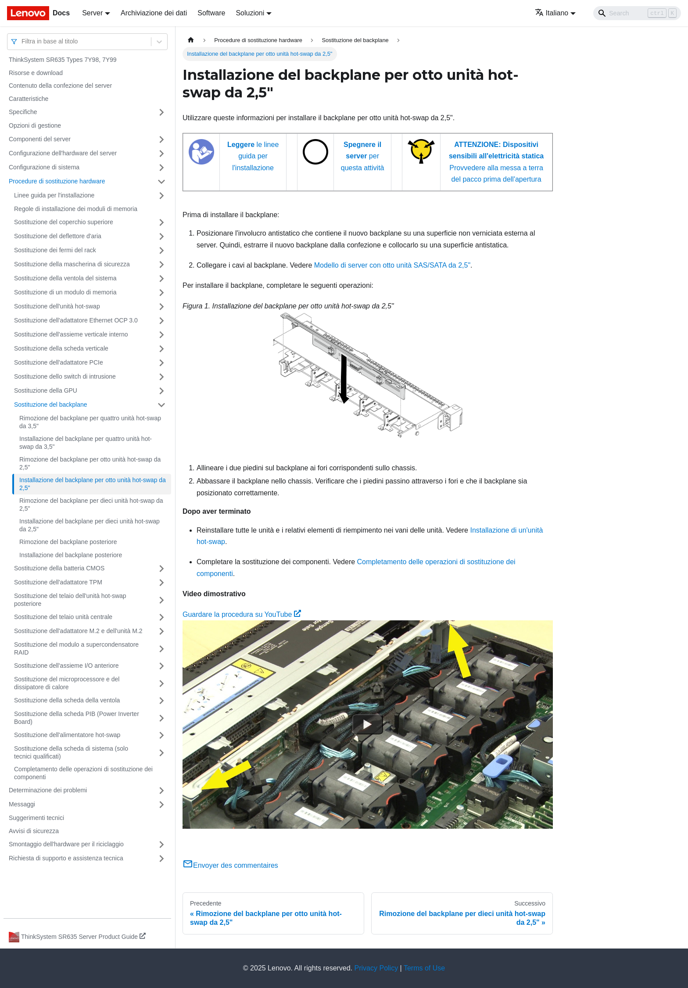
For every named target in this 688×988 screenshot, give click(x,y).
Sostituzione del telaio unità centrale (63, 616)
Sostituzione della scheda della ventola (67, 700)
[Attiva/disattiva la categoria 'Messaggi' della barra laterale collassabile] (161, 805)
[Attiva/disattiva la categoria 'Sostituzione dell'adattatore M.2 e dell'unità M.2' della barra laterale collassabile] (161, 631)
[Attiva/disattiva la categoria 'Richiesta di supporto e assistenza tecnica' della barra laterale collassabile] (161, 859)
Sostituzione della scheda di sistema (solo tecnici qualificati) (71, 752)
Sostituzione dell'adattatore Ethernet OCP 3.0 (76, 320)
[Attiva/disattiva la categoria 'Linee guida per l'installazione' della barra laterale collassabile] (161, 196)
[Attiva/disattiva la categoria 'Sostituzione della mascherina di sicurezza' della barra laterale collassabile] (161, 265)
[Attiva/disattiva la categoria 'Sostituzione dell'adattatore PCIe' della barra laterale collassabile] (161, 363)
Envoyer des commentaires (230, 865)
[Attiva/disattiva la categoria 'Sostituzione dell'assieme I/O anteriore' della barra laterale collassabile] (161, 666)
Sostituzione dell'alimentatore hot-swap (67, 734)
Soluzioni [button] (250, 13)
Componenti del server (40, 139)
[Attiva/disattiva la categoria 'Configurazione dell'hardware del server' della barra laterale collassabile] (161, 154)
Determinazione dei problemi (48, 790)
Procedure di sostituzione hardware (57, 181)
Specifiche (23, 111)
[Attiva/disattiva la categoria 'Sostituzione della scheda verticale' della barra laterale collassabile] (161, 349)
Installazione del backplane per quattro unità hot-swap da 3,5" (85, 442)
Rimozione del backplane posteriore (68, 541)
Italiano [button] (552, 13)
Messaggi (22, 804)
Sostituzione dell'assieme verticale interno (71, 334)
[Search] (637, 13)
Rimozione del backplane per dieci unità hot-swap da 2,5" (91, 504)
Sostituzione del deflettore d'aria (57, 236)
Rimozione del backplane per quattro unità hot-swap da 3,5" (90, 422)
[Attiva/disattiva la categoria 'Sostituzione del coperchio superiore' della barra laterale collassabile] (161, 222)
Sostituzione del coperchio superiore (63, 222)
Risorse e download (36, 72)
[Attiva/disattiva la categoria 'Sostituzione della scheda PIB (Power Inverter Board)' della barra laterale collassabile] (161, 718)
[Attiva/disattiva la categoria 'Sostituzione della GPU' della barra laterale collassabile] (161, 391)
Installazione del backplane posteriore (70, 554)
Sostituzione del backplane (50, 404)
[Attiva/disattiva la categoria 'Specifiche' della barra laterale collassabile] (161, 112)
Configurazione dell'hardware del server (63, 153)
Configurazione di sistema (44, 167)
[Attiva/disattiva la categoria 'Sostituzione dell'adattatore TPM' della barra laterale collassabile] (161, 583)
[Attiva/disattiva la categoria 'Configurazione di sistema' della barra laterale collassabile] (161, 168)
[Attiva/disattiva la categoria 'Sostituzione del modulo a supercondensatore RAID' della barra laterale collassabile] (161, 648)
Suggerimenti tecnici (36, 817)
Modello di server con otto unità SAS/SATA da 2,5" (392, 265)
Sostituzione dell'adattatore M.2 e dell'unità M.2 (78, 630)
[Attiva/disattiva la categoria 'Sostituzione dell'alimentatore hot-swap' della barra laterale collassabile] (161, 735)
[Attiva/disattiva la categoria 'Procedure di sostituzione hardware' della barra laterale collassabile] (161, 182)
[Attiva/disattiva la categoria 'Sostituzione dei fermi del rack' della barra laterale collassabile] (161, 250)
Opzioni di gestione (35, 125)
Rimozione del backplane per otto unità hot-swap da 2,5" (90, 463)
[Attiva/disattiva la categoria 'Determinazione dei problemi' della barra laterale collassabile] (161, 791)
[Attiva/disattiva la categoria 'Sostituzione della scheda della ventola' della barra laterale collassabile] (161, 701)
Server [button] (92, 13)
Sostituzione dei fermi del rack (55, 250)
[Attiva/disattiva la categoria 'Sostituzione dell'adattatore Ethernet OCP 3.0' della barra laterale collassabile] (161, 321)
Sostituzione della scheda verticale (61, 348)
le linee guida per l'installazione (253, 156)
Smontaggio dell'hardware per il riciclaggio (66, 844)
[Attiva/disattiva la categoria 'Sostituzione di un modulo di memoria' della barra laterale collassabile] (161, 293)
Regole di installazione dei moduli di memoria (75, 208)
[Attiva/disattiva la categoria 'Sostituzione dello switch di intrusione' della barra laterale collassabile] (161, 377)
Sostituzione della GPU (45, 390)
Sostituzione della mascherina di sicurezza (72, 264)
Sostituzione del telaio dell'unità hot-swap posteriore (70, 599)
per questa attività (362, 156)
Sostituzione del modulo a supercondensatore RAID (76, 648)
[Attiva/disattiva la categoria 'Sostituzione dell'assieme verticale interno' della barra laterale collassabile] (161, 335)
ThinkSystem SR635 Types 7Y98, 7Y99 (63, 59)
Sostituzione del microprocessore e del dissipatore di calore (66, 683)
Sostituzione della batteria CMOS (59, 568)
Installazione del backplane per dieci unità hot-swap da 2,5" (89, 525)
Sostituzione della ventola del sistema (65, 278)
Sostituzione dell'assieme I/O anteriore (66, 665)
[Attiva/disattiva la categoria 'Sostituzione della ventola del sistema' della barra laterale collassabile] (161, 279)
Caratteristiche (28, 98)
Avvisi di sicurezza (34, 830)
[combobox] (22, 41)
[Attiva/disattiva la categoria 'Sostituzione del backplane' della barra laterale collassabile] (161, 405)
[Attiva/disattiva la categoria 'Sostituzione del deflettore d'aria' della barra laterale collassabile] (161, 236)
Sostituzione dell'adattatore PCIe (58, 362)
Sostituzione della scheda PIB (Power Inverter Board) (76, 717)
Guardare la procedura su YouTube (242, 614)
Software (211, 13)
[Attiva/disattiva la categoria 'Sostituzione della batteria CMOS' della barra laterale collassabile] (161, 569)
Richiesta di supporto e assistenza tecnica (66, 858)
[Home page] (191, 40)
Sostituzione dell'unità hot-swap (57, 306)
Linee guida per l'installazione (54, 195)
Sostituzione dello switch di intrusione (65, 376)
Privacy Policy (376, 968)
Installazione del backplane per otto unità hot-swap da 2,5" (92, 483)
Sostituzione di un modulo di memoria (65, 292)
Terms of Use (424, 968)
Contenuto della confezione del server (60, 85)
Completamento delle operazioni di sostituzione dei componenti (83, 773)
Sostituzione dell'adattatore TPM (58, 582)
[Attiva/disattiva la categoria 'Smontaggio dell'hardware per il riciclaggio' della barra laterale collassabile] (161, 845)
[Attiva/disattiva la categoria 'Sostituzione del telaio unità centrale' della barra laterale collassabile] (161, 617)
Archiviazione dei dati (154, 13)
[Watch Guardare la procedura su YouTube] (367, 724)
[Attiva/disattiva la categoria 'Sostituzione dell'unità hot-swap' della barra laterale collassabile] (161, 307)
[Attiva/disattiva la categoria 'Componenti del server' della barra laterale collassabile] (161, 139)
